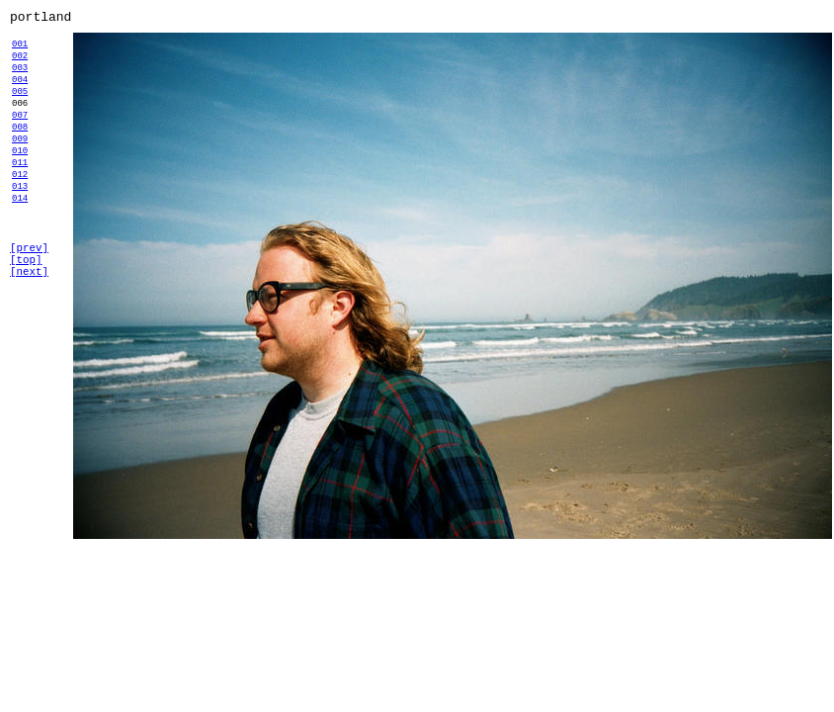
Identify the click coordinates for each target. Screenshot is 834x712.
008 (20, 152)
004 (20, 93)
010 (20, 182)
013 (20, 227)
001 (20, 49)
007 (20, 138)
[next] (29, 326)
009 (20, 167)
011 (20, 197)
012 (20, 212)
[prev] (29, 297)
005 (20, 108)
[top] (26, 312)
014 (20, 241)
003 (20, 78)
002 (20, 63)
